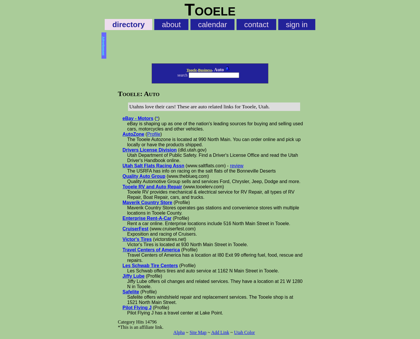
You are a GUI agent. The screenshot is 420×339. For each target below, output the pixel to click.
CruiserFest (135, 228)
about (171, 24)
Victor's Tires (137, 239)
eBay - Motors (138, 118)
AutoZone (133, 134)
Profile (153, 134)
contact (256, 24)
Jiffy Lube (134, 276)
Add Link (220, 332)
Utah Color (244, 332)
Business (205, 70)
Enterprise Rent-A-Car (147, 218)
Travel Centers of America (151, 249)
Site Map (198, 332)
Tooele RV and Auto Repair (152, 186)
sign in (297, 24)
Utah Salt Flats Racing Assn (153, 165)
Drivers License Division (150, 149)
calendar (212, 24)
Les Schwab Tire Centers (150, 265)
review (236, 165)
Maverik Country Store (147, 202)
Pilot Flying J (137, 307)
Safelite (131, 291)
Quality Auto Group (144, 176)
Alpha (179, 332)
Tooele (191, 70)
